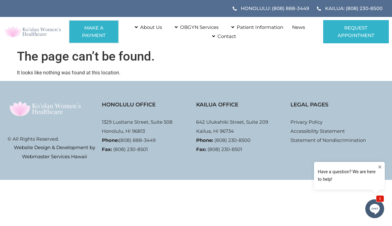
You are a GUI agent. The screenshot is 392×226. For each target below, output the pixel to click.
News (298, 27)
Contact (222, 36)
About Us (146, 27)
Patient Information (255, 27)
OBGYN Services (194, 27)
